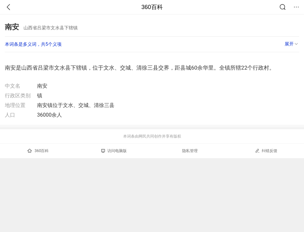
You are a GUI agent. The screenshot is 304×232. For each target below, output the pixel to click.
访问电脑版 (114, 151)
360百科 (151, 7)
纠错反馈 (266, 150)
